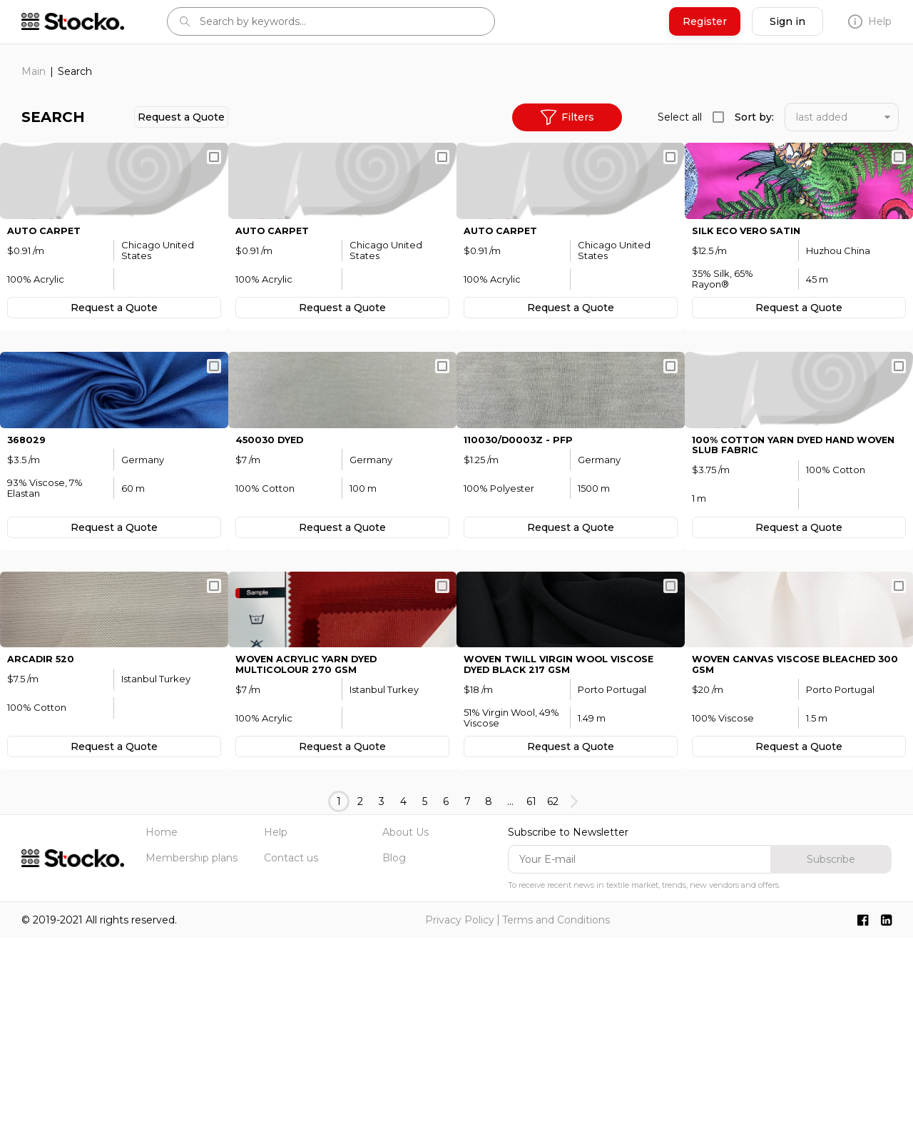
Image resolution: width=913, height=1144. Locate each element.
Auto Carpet (47, 298)
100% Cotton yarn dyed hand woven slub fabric (782, 581)
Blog (394, 1064)
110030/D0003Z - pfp (521, 575)
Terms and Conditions (556, 1126)
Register (705, 21)
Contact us (291, 1064)
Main (33, 71)
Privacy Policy (459, 1126)
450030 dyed (273, 575)
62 (552, 1007)
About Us (405, 1038)
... (510, 1007)
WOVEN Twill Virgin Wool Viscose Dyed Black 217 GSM (568, 869)
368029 (28, 575)
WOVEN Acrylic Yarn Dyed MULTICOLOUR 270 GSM (314, 869)
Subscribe (831, 1065)
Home (162, 1038)
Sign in (787, 21)
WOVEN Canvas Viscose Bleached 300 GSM (793, 869)
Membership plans (192, 1064)
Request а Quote (181, 117)
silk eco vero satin (751, 298)
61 (531, 1007)
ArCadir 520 (43, 863)
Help (870, 21)
